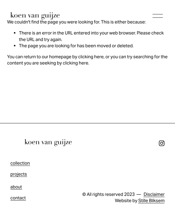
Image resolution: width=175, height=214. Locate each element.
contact (18, 198)
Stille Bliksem (151, 200)
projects (18, 174)
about (16, 187)
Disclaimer (154, 194)
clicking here (91, 56)
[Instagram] (162, 143)
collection (20, 163)
